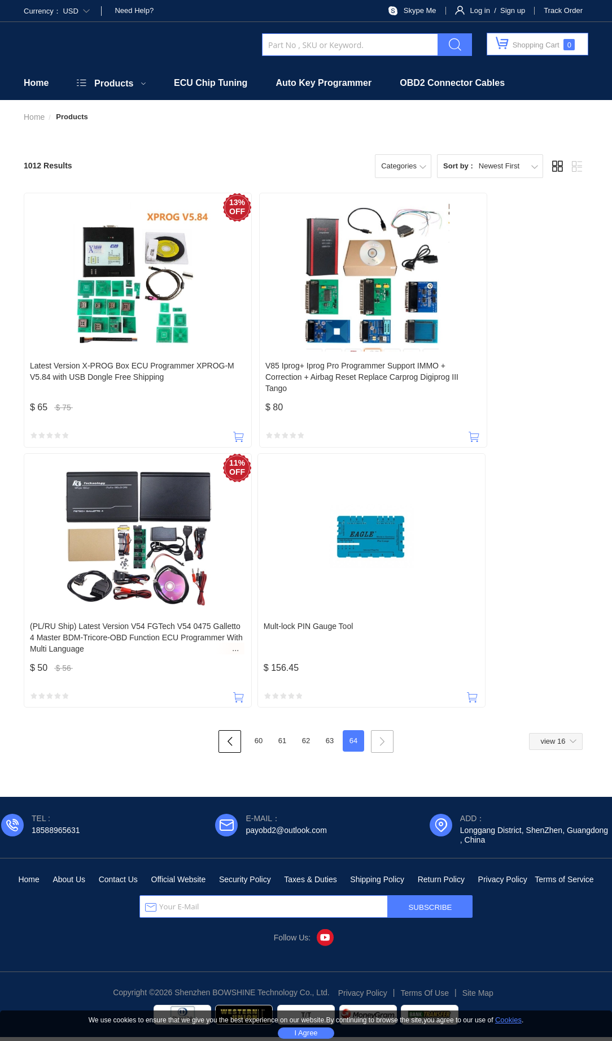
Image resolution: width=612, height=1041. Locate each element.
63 (330, 744)
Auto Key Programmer (323, 83)
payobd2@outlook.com (286, 834)
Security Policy (245, 883)
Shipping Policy (377, 883)
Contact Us (118, 883)
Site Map (477, 996)
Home (36, 83)
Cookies (508, 1020)
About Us (69, 883)
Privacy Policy (502, 883)
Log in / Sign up (498, 10)
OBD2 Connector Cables (452, 83)
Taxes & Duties (310, 883)
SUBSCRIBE (430, 911)
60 (259, 744)
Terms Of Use (424, 996)
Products (113, 83)
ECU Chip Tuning (210, 83)
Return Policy (441, 883)
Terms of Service (564, 883)
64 (353, 744)
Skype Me (420, 10)
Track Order (563, 10)
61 (282, 744)
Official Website (178, 883)
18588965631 (56, 834)
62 (306, 744)
